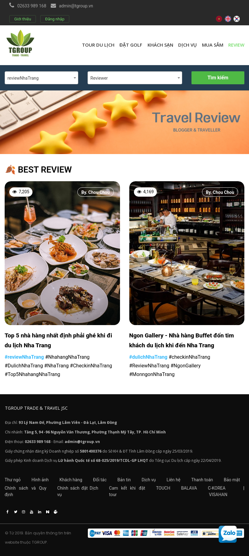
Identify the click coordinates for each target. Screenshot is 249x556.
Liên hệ (173, 479)
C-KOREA (216, 488)
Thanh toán (202, 479)
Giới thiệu (22, 19)
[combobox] (41, 77)
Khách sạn (160, 45)
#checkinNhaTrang (189, 357)
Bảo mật (232, 479)
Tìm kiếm (218, 78)
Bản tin (124, 479)
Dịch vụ (187, 45)
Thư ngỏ (13, 479)
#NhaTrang (56, 366)
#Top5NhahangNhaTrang (32, 374)
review (236, 45)
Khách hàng (70, 479)
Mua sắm (212, 45)
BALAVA (189, 488)
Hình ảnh (40, 479)
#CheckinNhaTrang (91, 366)
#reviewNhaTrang (24, 357)
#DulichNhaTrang (24, 366)
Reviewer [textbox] (99, 78)
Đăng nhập (54, 19)
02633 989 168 (31, 5)
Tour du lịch (98, 45)
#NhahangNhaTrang (67, 357)
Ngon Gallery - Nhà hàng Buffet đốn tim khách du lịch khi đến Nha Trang (181, 340)
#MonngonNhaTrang (152, 374)
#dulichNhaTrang (148, 357)
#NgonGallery (185, 366)
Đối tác (100, 479)
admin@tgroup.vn (76, 5)
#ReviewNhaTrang (149, 366)
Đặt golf (130, 45)
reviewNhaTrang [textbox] (23, 78)
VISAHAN (218, 494)
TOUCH (163, 488)
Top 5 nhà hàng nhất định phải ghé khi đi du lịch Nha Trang (58, 340)
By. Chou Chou (95, 192)
